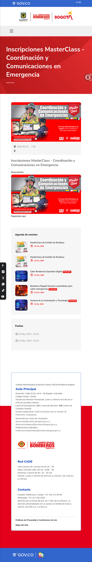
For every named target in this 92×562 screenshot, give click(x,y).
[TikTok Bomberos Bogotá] (3, 290)
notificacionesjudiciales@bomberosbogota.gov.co (38, 430)
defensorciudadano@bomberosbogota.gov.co (36, 424)
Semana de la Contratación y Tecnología (49, 300)
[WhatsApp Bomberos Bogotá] (3, 284)
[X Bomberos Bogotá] (3, 278)
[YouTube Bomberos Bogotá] (3, 296)
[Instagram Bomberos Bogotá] (3, 272)
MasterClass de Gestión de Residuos (47, 242)
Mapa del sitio (22, 525)
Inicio (7, 82)
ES (80, 2)
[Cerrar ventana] (87, 77)
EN (77, 2)
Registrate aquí (18, 216)
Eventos (11, 82)
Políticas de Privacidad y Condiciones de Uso (36, 520)
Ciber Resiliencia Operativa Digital (46, 271)
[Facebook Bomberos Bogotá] (3, 265)
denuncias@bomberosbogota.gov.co (32, 421)
